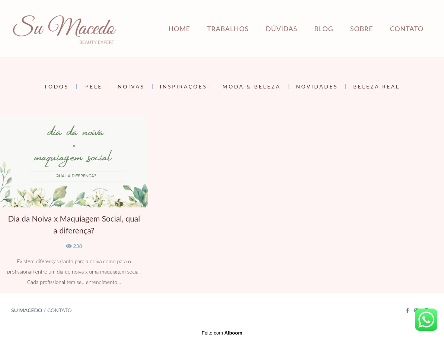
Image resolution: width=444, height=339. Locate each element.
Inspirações (183, 86)
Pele (93, 86)
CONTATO (407, 29)
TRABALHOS (228, 29)
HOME (179, 29)
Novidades (317, 86)
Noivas (131, 86)
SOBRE (361, 29)
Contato (59, 310)
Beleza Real (376, 86)
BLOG (323, 29)
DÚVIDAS (281, 29)
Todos (56, 86)
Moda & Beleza (252, 86)
